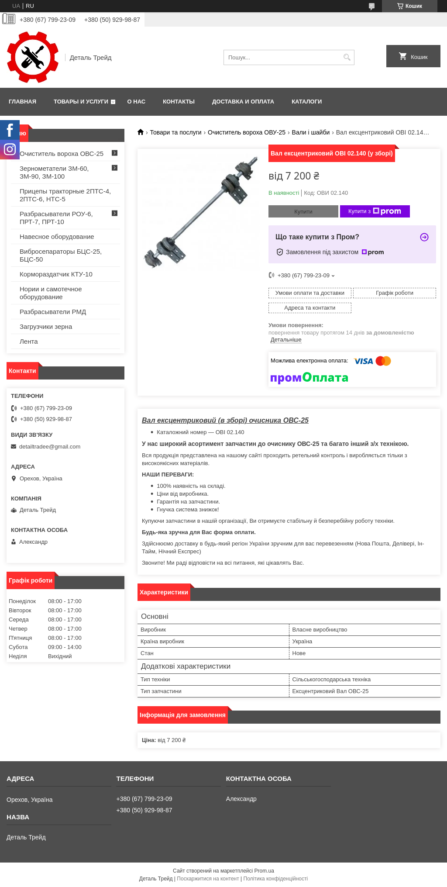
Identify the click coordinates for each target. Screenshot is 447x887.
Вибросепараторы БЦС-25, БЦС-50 (61, 255)
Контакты (179, 101)
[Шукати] (346, 57)
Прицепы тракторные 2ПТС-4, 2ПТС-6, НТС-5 (65, 195)
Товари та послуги (175, 132)
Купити (303, 211)
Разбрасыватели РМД (53, 311)
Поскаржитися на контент (208, 879)
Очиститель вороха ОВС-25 (61, 153)
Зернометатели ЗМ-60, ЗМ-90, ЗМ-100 (54, 172)
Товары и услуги (81, 101)
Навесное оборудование (57, 236)
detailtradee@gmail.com (49, 446)
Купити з (374, 211)
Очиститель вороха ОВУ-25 (246, 132)
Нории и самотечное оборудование (51, 292)
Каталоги (307, 101)
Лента (29, 341)
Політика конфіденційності (276, 879)
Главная (22, 101)
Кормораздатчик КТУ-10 (56, 274)
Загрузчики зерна (46, 326)
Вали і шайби (311, 132)
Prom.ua (264, 871)
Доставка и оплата (243, 101)
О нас (136, 101)
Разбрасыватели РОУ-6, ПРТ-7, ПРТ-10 (56, 217)
